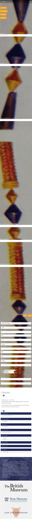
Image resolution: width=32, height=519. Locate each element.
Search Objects (3, 7)
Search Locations (4, 11)
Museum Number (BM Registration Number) (9, 224)
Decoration (4, 437)
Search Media (3, 14)
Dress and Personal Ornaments (7, 415)
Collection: (3, 377)
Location (3, 370)
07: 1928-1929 (4, 421)
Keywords (2, 33)
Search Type (3, 325)
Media (2, 371)
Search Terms (3, 330)
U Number (2, 63)
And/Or (2, 333)
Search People (3, 17)
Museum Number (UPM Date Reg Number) (8, 118)
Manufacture (4, 439)
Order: (2, 381)
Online (3, 1)
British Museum (5, 426)
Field (2, 321)
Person (2, 372)
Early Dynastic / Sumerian (6, 432)
